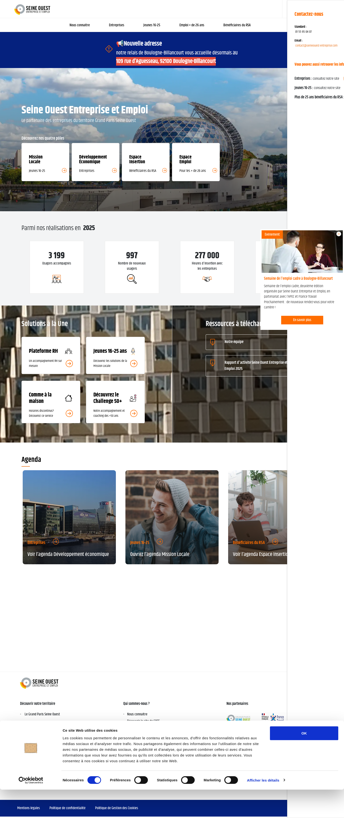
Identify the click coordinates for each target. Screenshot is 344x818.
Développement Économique (146, 740)
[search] (311, 9)
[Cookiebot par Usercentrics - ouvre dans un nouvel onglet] (31, 808)
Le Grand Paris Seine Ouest (42, 716)
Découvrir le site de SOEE (143, 723)
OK (304, 762)
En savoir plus (302, 320)
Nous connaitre (137, 716)
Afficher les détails (263, 809)
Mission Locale (136, 747)
